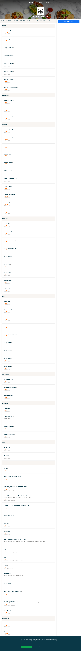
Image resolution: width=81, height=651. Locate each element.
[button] (55, 21)
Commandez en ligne (69, 21)
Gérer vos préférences (47, 642)
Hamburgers (42, 20)
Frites (49, 20)
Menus (2, 20)
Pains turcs (22, 20)
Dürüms (28, 20)
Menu (31, 2)
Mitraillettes (35, 20)
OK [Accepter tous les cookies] (26, 646)
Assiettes (16, 20)
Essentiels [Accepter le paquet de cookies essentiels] (38, 646)
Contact (40, 2)
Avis (36, 2)
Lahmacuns (8, 20)
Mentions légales (48, 2)
